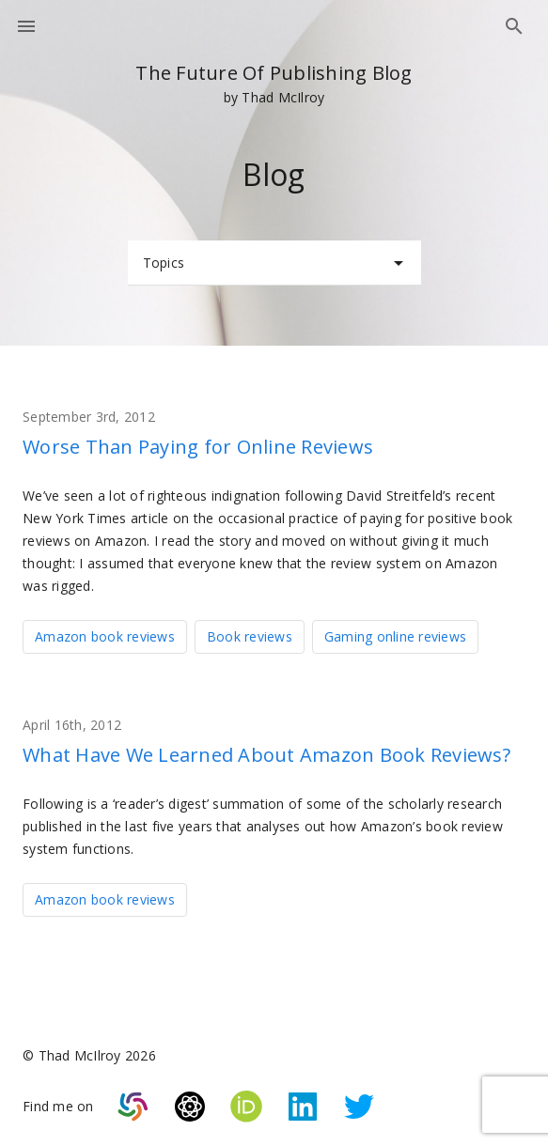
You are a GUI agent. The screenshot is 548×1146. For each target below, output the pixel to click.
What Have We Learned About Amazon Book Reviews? (266, 754)
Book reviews (249, 636)
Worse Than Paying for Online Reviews (198, 446)
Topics (276, 263)
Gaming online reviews (395, 636)
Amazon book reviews (105, 636)
